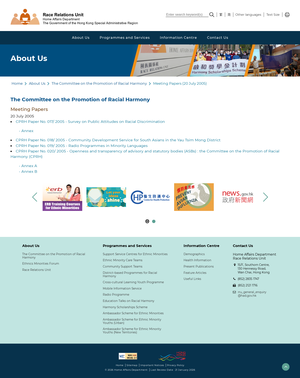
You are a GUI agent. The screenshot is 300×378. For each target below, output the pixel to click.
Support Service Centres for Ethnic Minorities (135, 254)
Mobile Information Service (122, 288)
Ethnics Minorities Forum (40, 263)
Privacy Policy (175, 365)
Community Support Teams (122, 266)
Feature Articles (195, 272)
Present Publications (199, 266)
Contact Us (217, 38)
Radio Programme (116, 294)
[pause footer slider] (147, 221)
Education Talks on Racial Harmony (128, 301)
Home (17, 83)
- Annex (26, 131)
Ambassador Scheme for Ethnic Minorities (133, 313)
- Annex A (28, 166)
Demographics (194, 254)
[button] (265, 197)
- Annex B (28, 171)
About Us (81, 38)
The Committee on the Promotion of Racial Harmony (99, 83)
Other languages (248, 15)
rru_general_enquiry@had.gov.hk (252, 293)
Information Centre (178, 38)
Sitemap (132, 365)
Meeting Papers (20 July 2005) (180, 83)
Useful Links (192, 279)
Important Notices (152, 365)
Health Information (197, 260)
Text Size (273, 15)
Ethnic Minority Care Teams (122, 260)
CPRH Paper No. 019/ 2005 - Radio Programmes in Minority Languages (82, 145)
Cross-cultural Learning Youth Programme (133, 282)
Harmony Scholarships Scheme (125, 307)
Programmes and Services (125, 38)
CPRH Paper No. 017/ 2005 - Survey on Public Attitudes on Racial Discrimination (90, 121)
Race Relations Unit (36, 269)
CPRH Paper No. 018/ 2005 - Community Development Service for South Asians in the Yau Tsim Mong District (118, 140)
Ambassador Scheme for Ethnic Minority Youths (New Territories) (132, 330)
